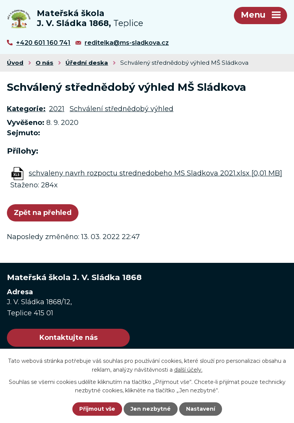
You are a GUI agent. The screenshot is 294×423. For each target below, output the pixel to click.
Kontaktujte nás (68, 337)
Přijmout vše (97, 408)
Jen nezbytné (151, 408)
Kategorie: (26, 109)
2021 (56, 109)
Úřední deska (86, 62)
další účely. (188, 369)
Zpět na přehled (43, 212)
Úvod (15, 62)
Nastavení (200, 408)
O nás (44, 62)
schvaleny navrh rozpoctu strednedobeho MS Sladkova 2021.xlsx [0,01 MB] (155, 173)
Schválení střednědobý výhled (121, 109)
